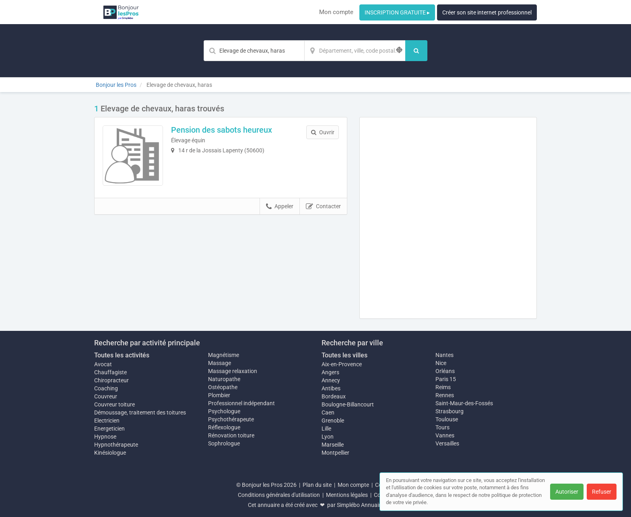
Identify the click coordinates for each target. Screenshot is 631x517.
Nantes (444, 355)
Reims (443, 387)
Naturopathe (224, 379)
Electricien (107, 420)
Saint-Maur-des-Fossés (464, 403)
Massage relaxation (232, 371)
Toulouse (446, 419)
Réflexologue (224, 427)
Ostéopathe (222, 387)
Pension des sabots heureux (221, 130)
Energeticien (109, 428)
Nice (440, 363)
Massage (219, 363)
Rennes (444, 395)
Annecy (331, 380)
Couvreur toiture (114, 404)
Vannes (444, 435)
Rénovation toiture (231, 435)
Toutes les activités (121, 355)
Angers (330, 372)
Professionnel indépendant (241, 403)
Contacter (323, 206)
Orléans (445, 371)
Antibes (331, 388)
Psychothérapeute (231, 419)
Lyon (328, 436)
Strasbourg (449, 411)
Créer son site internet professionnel (487, 12)
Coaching (106, 388)
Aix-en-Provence (342, 364)
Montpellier (335, 452)
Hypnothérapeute (116, 444)
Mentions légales (347, 495)
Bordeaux (334, 396)
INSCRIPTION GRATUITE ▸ (397, 12)
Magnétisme (223, 355)
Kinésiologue (110, 452)
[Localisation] (355, 50)
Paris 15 (445, 379)
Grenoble (333, 420)
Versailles (447, 443)
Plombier (219, 395)
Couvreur (105, 396)
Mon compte (336, 12)
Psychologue (224, 411)
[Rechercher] (416, 50)
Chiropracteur (111, 380)
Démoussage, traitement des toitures (140, 412)
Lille (326, 428)
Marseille (333, 444)
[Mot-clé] (254, 50)
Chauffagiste (110, 372)
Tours (442, 427)
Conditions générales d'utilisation (279, 495)
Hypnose (105, 436)
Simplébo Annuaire (360, 505)
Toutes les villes (344, 355)
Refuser (601, 491)
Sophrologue (224, 443)
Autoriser (566, 491)
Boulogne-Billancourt (348, 404)
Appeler (279, 206)
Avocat (103, 364)
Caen (328, 412)
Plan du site (317, 485)
